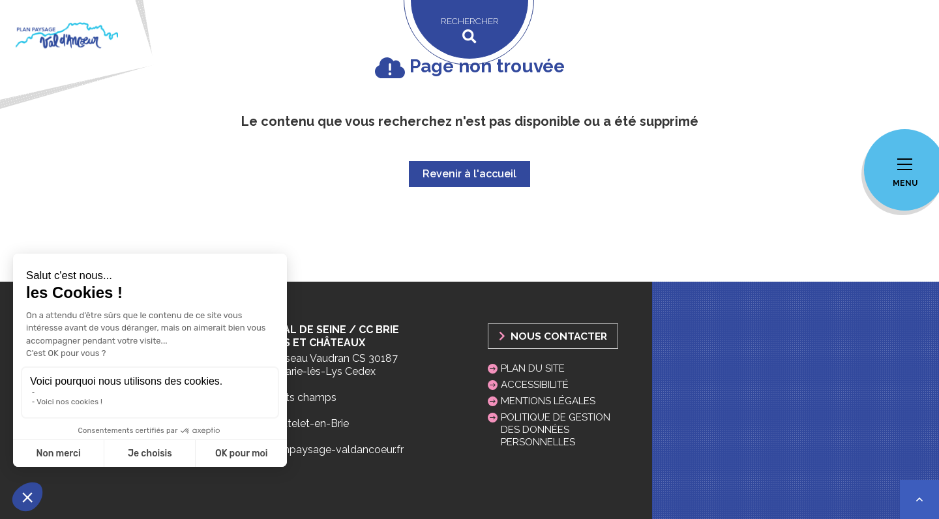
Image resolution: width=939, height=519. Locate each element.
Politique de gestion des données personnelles (555, 429)
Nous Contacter (553, 336)
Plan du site (533, 368)
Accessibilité (535, 385)
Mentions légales (548, 401)
